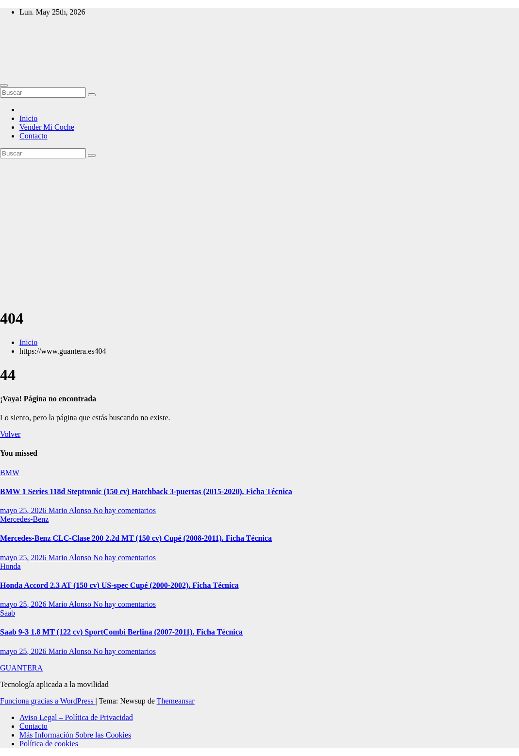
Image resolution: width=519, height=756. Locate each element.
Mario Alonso (71, 510)
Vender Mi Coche (46, 127)
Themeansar (176, 701)
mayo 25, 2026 (24, 510)
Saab (7, 613)
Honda (10, 566)
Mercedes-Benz (24, 519)
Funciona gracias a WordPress (48, 701)
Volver (10, 434)
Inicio (28, 118)
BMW (9, 472)
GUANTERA (21, 668)
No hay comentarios (124, 510)
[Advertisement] (259, 231)
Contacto (33, 136)
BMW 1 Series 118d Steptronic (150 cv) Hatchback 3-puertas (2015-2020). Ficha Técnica (146, 491)
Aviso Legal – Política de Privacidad (76, 717)
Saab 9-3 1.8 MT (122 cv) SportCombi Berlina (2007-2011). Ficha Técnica (121, 632)
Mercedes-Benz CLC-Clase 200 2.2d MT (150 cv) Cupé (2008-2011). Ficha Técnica (136, 538)
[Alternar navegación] (4, 85)
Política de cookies (48, 743)
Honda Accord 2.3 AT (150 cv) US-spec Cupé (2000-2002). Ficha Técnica (119, 585)
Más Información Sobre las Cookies (75, 735)
